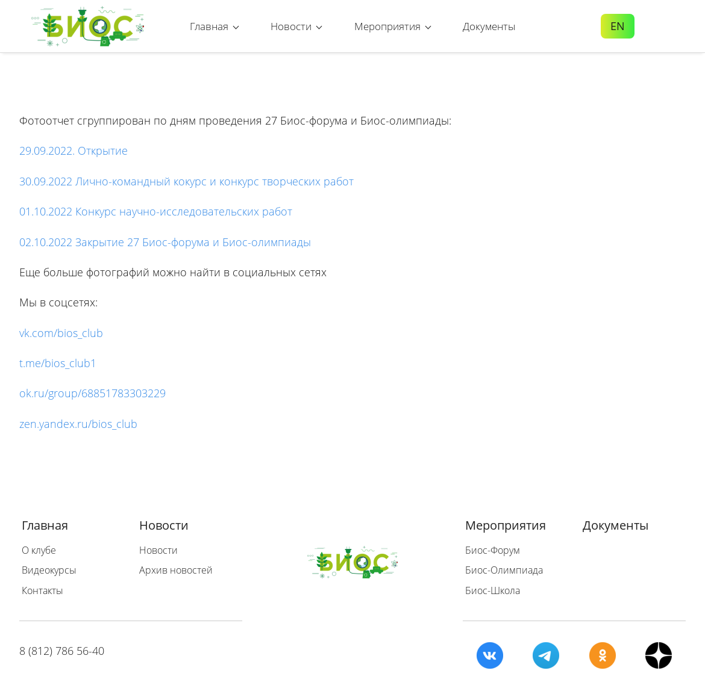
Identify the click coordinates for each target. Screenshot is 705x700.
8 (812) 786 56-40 (61, 650)
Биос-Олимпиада (504, 570)
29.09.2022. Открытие (73, 150)
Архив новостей (176, 570)
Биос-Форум (492, 550)
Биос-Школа (492, 590)
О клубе (39, 550)
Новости (164, 525)
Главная (45, 525)
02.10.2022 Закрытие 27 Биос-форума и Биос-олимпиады (165, 242)
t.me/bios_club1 (57, 363)
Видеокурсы (49, 570)
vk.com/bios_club (61, 333)
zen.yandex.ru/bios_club (79, 424)
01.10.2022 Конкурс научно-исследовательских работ (155, 211)
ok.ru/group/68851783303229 (92, 393)
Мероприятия (505, 525)
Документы (615, 525)
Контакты (42, 590)
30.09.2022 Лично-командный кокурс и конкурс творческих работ (186, 181)
